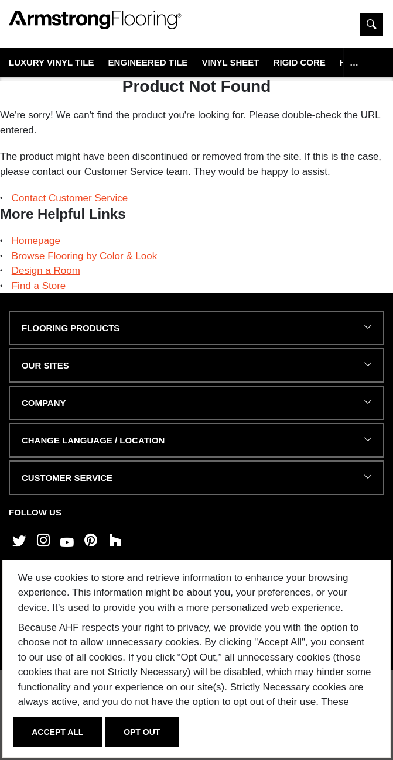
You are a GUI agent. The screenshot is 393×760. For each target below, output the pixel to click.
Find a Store (39, 285)
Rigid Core (300, 62)
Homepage (36, 240)
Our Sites (45, 365)
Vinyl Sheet (230, 62)
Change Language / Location (93, 440)
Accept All (57, 732)
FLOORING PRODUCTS (70, 328)
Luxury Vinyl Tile (51, 62)
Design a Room (46, 270)
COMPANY (44, 403)
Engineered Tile (148, 62)
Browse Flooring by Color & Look (85, 256)
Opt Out (142, 732)
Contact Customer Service (70, 198)
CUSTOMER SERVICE (67, 478)
